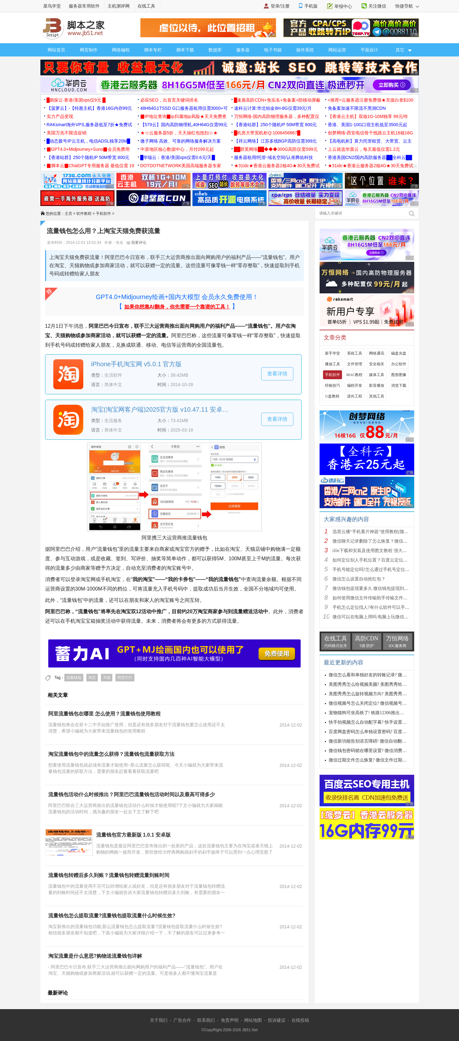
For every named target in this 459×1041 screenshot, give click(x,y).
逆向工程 (354, 396)
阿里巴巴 (124, 677)
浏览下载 (398, 385)
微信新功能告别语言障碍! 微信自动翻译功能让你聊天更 (383, 741)
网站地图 (253, 1020)
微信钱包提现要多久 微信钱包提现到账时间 (375, 588)
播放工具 (332, 364)
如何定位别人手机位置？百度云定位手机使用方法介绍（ (387, 560)
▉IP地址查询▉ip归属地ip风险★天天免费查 (183, 116)
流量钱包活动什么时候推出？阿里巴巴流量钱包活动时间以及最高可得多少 (131, 794)
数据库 (215, 49)
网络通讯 (376, 353)
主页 (68, 213)
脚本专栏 (153, 49)
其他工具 (376, 396)
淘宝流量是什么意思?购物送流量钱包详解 (95, 956)
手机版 (311, 6)
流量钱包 (73, 677)
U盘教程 (332, 396)
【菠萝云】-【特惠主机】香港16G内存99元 (89, 108)
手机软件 (103, 213)
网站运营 (337, 49)
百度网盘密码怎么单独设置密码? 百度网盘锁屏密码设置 (383, 731)
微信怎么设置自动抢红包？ (358, 579)
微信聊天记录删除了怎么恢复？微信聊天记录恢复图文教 (387, 541)
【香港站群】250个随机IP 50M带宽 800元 (275, 124)
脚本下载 (185, 49)
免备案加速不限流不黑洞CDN (357, 108)
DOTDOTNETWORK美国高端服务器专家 (180, 165)
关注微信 (377, 6)
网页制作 (88, 49)
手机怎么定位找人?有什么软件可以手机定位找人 (379, 607)
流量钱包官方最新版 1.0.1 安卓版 (133, 835)
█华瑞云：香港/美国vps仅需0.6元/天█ (177, 157)
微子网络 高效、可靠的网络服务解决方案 (180, 141)
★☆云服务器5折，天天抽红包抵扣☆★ (179, 132)
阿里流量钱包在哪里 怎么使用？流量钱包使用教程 (104, 713)
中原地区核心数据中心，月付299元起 (177, 149)
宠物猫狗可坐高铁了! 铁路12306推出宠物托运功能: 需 (381, 712)
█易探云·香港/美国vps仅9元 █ (76, 100)
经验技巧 (332, 385)
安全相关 (376, 364)
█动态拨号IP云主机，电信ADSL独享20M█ (88, 141)
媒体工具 (376, 375)
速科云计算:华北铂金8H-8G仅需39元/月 (273, 108)
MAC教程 (354, 375)
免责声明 (229, 1020)
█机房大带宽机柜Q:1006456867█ (267, 132)
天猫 (106, 677)
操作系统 (305, 49)
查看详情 (277, 373)
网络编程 (121, 49)
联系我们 (206, 1020)
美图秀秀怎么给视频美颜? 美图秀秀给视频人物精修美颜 (383, 684)
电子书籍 (273, 49)
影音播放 (376, 385)
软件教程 (83, 213)
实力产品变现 (60, 116)
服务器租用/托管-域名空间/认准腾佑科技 (273, 157)
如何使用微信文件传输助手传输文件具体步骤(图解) (382, 598)
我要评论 (136, 242)
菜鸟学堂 (52, 6)
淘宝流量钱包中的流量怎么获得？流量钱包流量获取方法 (111, 754)
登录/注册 (280, 6)
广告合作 (182, 1020)
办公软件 (398, 364)
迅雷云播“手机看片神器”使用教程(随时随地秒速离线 (383, 531)
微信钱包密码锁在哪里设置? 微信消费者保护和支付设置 (383, 750)
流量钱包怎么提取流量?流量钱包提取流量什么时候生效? (112, 915)
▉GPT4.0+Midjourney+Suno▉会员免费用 (88, 149)
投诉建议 (276, 1020)
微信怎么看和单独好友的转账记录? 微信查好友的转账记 (383, 675)
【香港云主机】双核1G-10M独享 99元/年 (368, 116)
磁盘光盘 (398, 353)
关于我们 (159, 1020)
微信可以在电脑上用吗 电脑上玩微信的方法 (375, 617)
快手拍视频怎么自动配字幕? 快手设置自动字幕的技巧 (381, 722)
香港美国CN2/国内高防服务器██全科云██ (370, 157)
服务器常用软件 (84, 6)
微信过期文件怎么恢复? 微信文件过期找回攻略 (374, 760)
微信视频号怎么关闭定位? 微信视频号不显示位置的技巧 (383, 703)
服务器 (243, 49)
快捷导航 (407, 6)
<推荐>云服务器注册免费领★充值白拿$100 (371, 100)
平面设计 (369, 49)
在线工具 (146, 6)
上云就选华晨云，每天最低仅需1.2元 (364, 149)
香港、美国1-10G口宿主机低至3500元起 (367, 124)
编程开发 (354, 385)
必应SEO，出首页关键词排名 (169, 100)
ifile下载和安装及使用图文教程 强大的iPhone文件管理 (384, 550)
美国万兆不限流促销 (66, 132)
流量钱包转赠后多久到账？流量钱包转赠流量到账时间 (108, 875)
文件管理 (354, 364)
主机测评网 (119, 6)
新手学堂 (332, 353)
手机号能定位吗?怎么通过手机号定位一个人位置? (380, 569)
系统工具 (354, 353)
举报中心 (343, 6)
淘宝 (92, 677)
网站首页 (56, 49)
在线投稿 (300, 1020)
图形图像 (398, 375)
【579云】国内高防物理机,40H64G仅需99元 (184, 124)
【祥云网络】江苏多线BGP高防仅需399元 (275, 141)
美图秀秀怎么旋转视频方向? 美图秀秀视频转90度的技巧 (383, 693)
